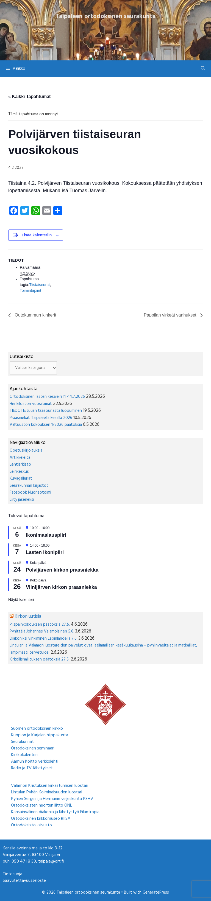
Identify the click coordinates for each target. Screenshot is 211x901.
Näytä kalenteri (21, 599)
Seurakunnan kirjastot (29, 485)
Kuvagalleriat (21, 478)
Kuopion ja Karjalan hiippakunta (39, 735)
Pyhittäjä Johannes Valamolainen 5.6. (42, 631)
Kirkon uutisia (28, 616)
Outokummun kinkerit (34, 315)
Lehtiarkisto (20, 464)
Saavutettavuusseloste (24, 880)
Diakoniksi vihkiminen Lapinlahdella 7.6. (43, 638)
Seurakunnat (22, 741)
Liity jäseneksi (22, 499)
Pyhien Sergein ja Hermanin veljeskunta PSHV (52, 798)
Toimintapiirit (30, 290)
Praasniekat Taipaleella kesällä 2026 (41, 418)
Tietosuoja (12, 874)
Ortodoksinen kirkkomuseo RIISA (40, 818)
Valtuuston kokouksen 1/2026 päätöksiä (46, 424)
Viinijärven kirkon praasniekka (61, 587)
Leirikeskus (19, 471)
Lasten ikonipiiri (45, 552)
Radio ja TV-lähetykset (32, 768)
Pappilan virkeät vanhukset (171, 315)
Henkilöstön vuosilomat (31, 404)
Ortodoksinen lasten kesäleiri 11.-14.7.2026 (47, 396)
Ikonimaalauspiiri (46, 535)
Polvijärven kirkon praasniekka (62, 570)
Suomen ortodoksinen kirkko (37, 728)
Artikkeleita (20, 457)
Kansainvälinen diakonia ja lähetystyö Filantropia (55, 812)
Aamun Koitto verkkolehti (34, 761)
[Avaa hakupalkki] (203, 68)
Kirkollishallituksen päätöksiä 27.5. (40, 659)
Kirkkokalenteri (24, 755)
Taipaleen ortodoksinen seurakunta (105, 16)
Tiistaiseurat (39, 284)
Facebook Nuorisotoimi (30, 492)
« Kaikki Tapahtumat (29, 96)
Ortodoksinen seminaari (32, 748)
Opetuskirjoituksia (26, 450)
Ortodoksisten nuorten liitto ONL (41, 805)
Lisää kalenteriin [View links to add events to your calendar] (37, 235)
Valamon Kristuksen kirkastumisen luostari (49, 785)
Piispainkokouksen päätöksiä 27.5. (40, 624)
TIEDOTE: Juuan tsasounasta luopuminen (46, 410)
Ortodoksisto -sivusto (31, 825)
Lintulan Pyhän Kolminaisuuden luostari (46, 792)
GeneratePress (156, 892)
